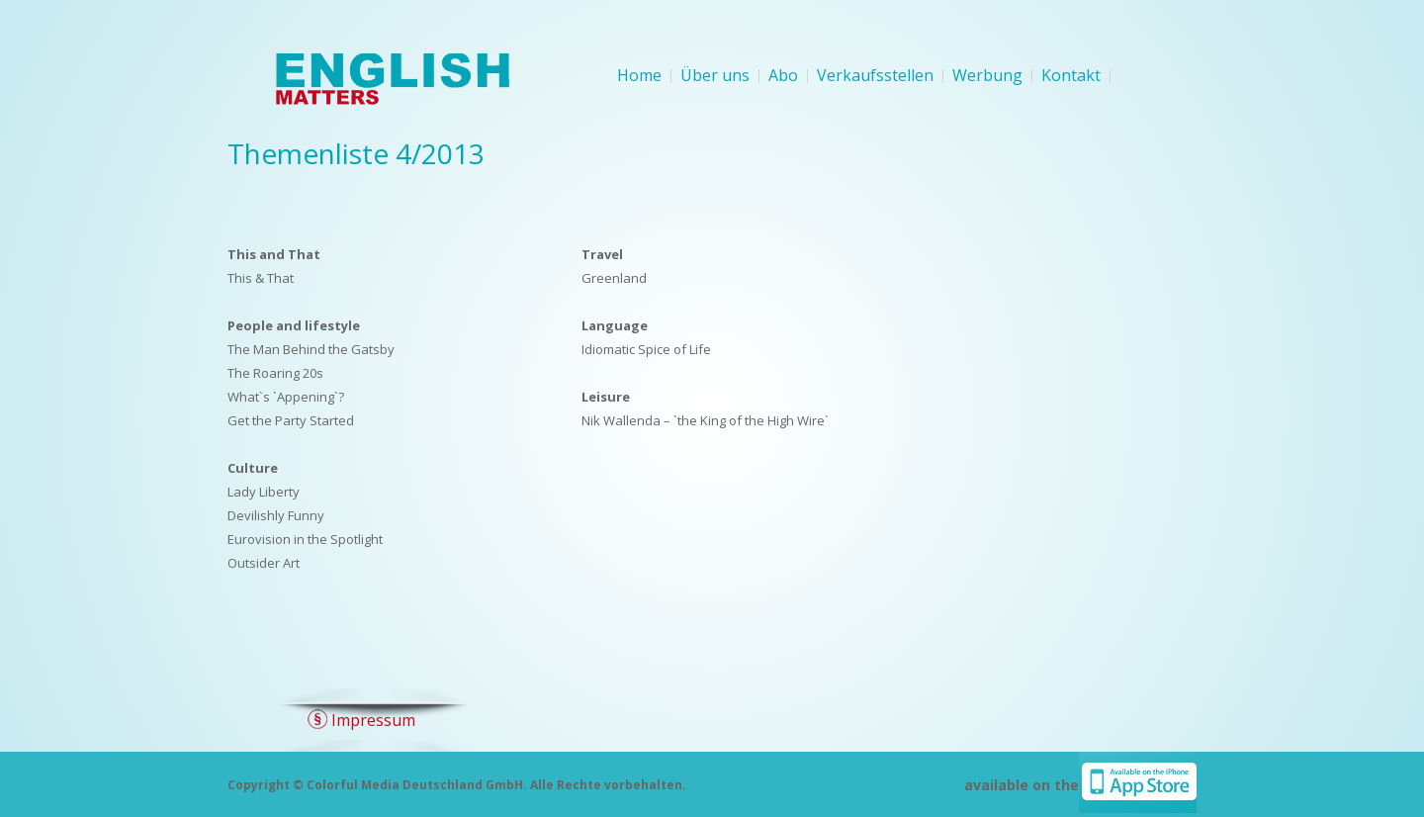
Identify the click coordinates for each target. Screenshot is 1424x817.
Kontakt (1071, 75)
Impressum (373, 720)
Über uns (715, 75)
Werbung (987, 75)
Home (639, 75)
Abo (783, 75)
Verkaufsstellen (875, 75)
